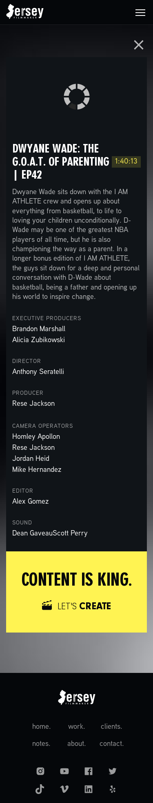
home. (41, 726)
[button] (140, 12)
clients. (111, 726)
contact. (112, 744)
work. (76, 726)
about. (76, 744)
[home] (25, 12)
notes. (41, 744)
